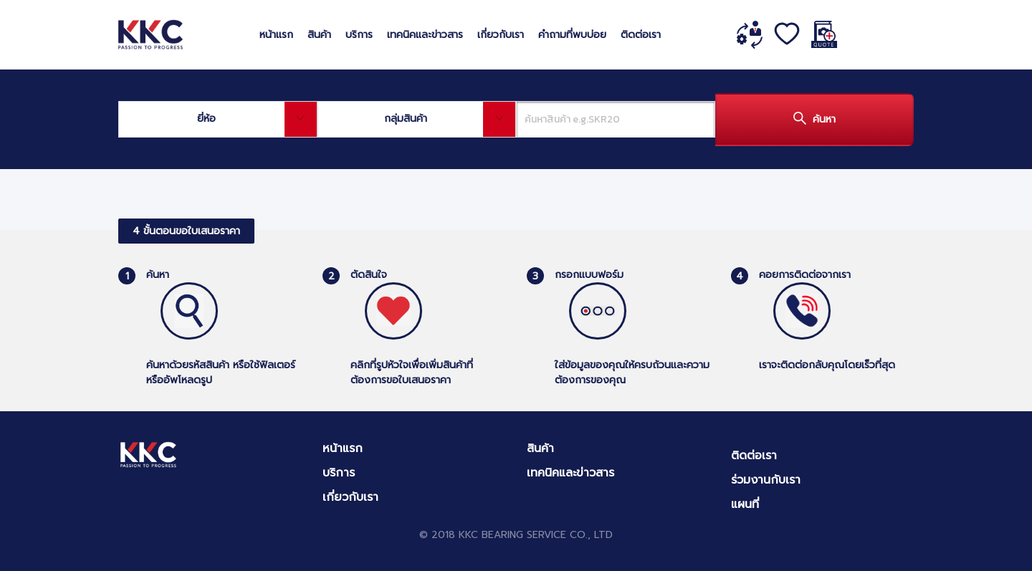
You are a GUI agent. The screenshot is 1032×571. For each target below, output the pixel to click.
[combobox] (217, 119)
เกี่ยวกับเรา (500, 34)
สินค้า (319, 34)
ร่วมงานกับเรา (766, 480)
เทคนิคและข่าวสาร (425, 34)
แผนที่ (745, 504)
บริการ (359, 34)
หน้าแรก (276, 34)
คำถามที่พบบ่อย (572, 34)
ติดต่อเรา (641, 34)
